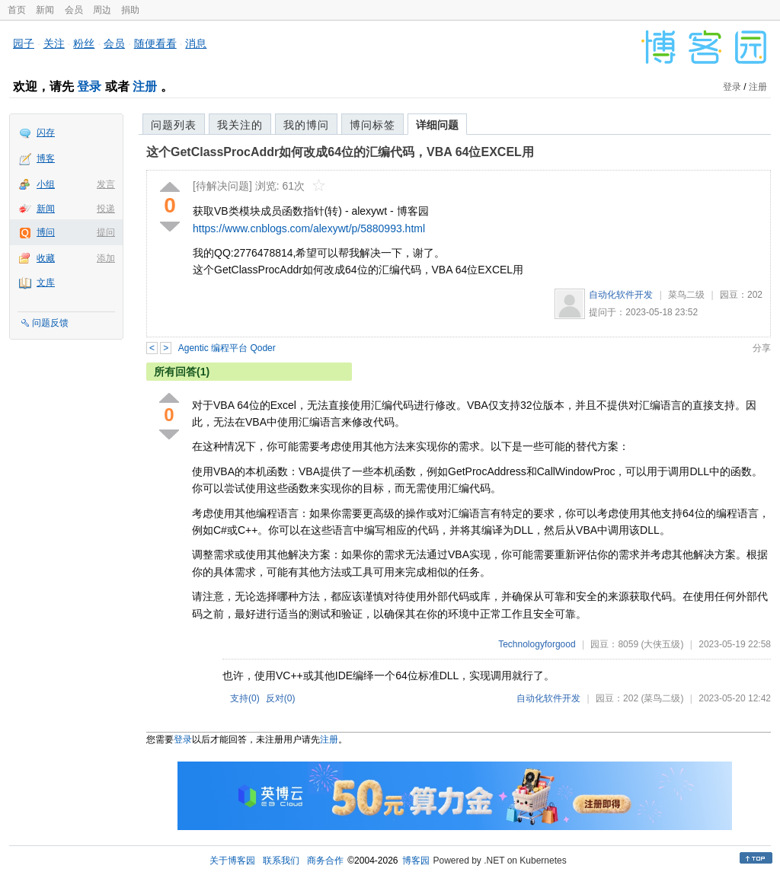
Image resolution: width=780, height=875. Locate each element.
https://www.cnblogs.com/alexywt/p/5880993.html (309, 228)
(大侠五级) (662, 644)
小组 (46, 184)
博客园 (416, 860)
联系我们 (281, 860)
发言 (106, 184)
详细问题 (437, 125)
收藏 (46, 258)
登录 (89, 86)
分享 (762, 348)
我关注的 (240, 125)
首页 (17, 10)
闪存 (46, 132)
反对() (281, 698)
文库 (46, 282)
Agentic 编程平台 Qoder (227, 348)
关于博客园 (232, 860)
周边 (102, 10)
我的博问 (306, 125)
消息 (195, 43)
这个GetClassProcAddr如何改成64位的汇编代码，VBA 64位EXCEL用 (340, 151)
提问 (106, 232)
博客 (46, 158)
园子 (23, 43)
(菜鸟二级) (662, 698)
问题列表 (174, 125)
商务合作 (325, 860)
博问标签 (372, 125)
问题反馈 (50, 323)
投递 (106, 208)
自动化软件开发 (621, 294)
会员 (74, 10)
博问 (46, 232)
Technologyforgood (536, 644)
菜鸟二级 (686, 294)
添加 (106, 258)
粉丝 (83, 43)
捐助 (130, 10)
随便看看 (155, 43)
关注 (54, 43)
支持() (245, 698)
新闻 (45, 10)
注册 (145, 86)
